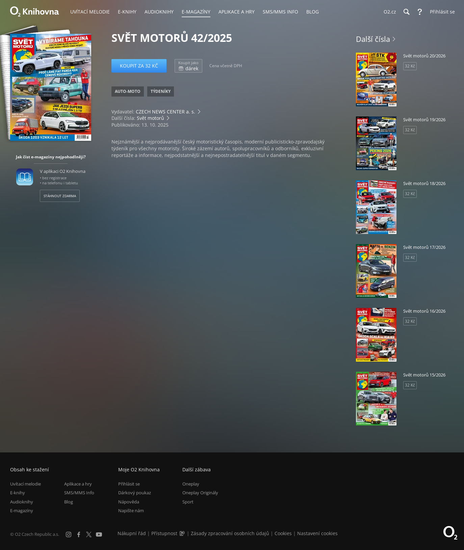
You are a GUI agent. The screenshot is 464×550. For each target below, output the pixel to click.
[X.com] (89, 534)
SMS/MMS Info (79, 493)
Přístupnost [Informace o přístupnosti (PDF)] (164, 533)
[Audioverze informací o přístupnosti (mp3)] (183, 533)
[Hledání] (406, 12)
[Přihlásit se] (441, 12)
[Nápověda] (420, 12)
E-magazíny (21, 510)
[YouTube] (99, 534)
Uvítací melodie (25, 484)
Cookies (283, 533)
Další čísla (373, 39)
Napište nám (131, 510)
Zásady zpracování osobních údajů (230, 533)
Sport (188, 502)
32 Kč (410, 66)
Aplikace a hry (78, 484)
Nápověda (128, 502)
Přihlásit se (129, 484)
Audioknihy (21, 502)
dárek (188, 66)
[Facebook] (79, 534)
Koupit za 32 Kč (139, 65)
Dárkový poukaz (134, 493)
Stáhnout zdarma (60, 195)
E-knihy (17, 493)
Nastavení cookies (317, 533)
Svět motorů (150, 118)
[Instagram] (68, 534)
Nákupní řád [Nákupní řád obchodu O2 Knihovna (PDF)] (132, 533)
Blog (68, 502)
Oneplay (190, 484)
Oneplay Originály (200, 493)
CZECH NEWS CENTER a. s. (165, 111)
